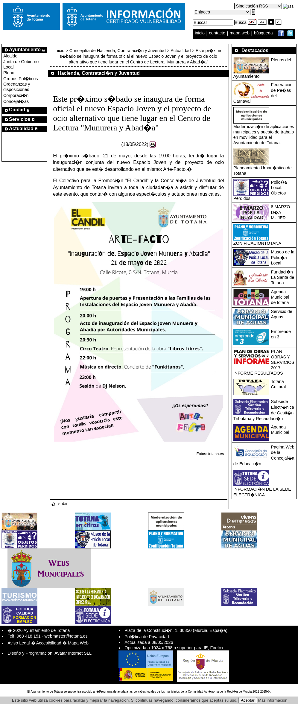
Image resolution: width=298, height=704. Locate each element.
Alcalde (10, 56)
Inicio (60, 50)
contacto (217, 33)
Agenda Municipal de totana (280, 297)
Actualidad (181, 50)
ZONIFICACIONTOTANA (257, 243)
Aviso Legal (18, 643)
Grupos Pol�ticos (20, 78)
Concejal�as (16, 101)
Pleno (8, 72)
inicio (200, 33)
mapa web (240, 33)
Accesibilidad (48, 643)
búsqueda (264, 33)
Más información (273, 700)
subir (59, 503)
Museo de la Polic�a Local (282, 257)
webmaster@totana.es (66, 636)
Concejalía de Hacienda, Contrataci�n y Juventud (117, 50)
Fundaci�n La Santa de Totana (282, 277)
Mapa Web (78, 643)
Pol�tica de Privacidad (146, 636)
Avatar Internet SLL (73, 653)
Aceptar (248, 700)
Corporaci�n (15, 95)
